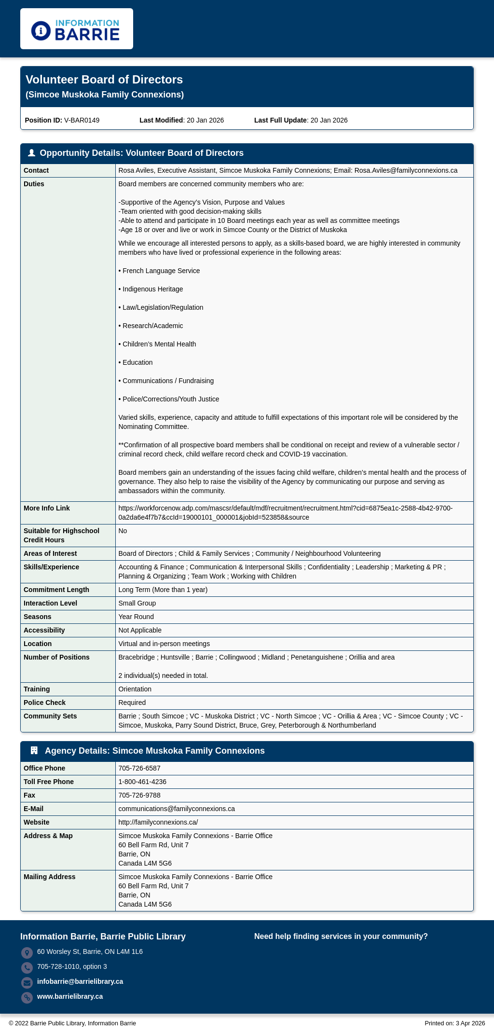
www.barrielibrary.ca (70, 996)
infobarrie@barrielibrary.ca (80, 981)
